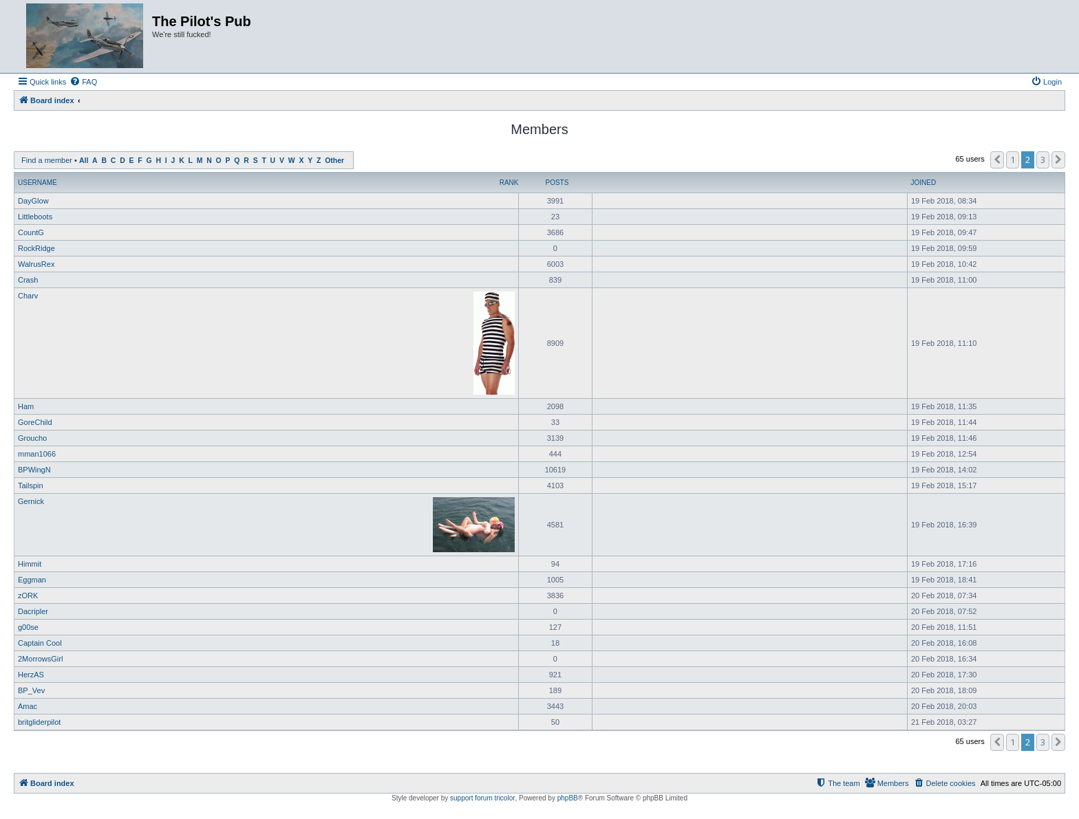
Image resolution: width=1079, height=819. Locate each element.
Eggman (32, 580)
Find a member (46, 160)
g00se (28, 627)
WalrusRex (36, 264)
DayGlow (33, 201)
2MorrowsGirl (40, 659)
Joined (923, 182)
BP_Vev (31, 690)
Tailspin (30, 485)
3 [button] (1042, 159)
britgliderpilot (39, 722)
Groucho (32, 438)
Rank (509, 182)
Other (334, 160)
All (83, 160)
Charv (28, 296)
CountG (31, 232)
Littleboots (35, 216)
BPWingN (34, 470)
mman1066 (37, 454)
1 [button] (1012, 159)
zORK (28, 595)
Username (37, 182)
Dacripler (33, 611)
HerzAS (31, 674)
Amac (27, 706)
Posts (556, 182)
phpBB (567, 798)
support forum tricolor (482, 798)
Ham (26, 406)
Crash (28, 280)
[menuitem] (83, 82)
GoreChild (35, 422)
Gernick (31, 501)
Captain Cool (40, 643)
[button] (997, 159)
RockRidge (36, 248)
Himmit (29, 564)
